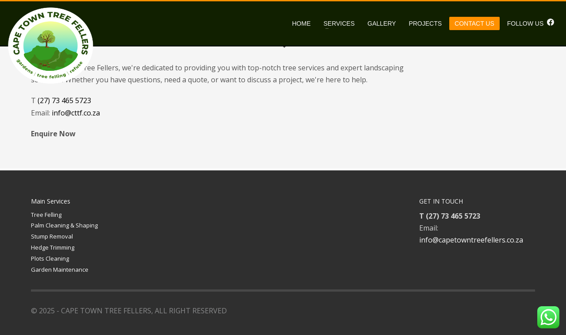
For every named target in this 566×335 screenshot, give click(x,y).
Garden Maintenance (59, 269)
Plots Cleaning (50, 258)
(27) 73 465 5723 (64, 100)
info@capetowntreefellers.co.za (471, 240)
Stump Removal (52, 236)
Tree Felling (46, 215)
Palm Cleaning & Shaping (64, 225)
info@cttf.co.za (76, 113)
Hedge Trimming (52, 247)
